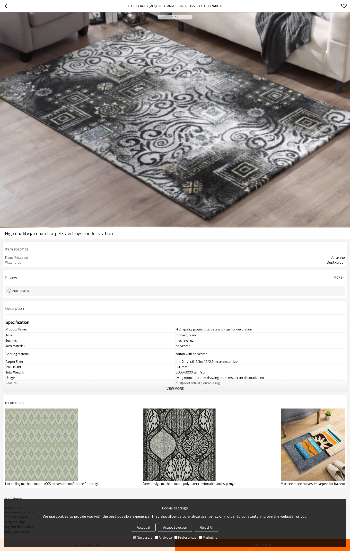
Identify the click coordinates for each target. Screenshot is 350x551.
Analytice (163, 537)
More (338, 277)
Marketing (208, 537)
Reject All (206, 527)
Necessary (142, 537)
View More (175, 388)
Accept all (143, 527)
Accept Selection (175, 527)
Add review (20, 290)
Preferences (185, 537)
